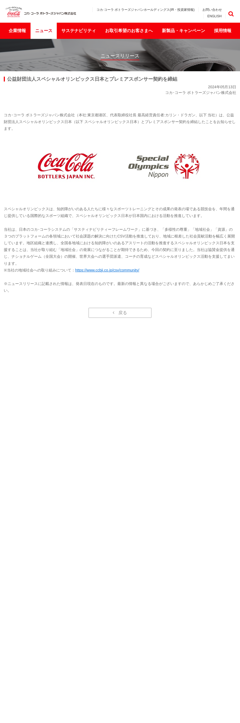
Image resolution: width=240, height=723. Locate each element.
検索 (231, 14)
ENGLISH (214, 16)
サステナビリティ (78, 30)
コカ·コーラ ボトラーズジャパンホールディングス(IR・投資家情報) (145, 10)
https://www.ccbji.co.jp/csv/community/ (107, 270)
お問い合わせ (212, 10)
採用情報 (222, 30)
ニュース (43, 30)
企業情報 (17, 30)
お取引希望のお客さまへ (129, 30)
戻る (122, 312)
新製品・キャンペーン (183, 30)
